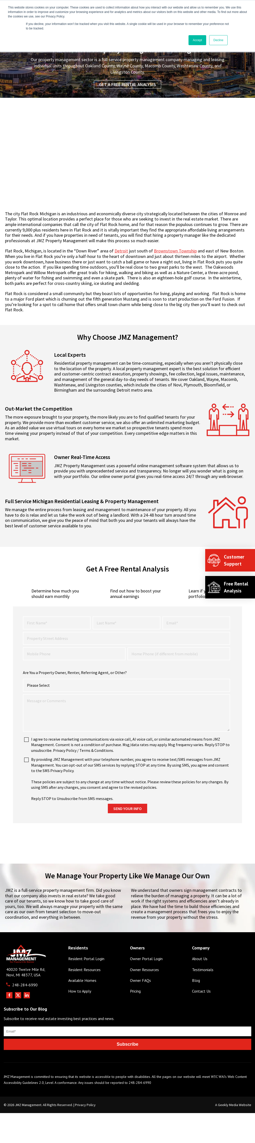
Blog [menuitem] (196, 999)
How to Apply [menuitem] (79, 1009)
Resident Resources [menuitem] (84, 988)
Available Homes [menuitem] (82, 999)
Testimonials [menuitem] (202, 988)
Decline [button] (218, 40)
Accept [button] (197, 40)
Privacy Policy (85, 1123)
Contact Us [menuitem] (201, 1009)
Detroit (121, 251)
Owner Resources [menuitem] (144, 988)
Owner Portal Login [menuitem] (146, 977)
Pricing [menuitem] (135, 1009)
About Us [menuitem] (199, 977)
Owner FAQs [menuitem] (140, 999)
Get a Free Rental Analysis (127, 84)
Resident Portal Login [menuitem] (86, 977)
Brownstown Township (175, 251)
